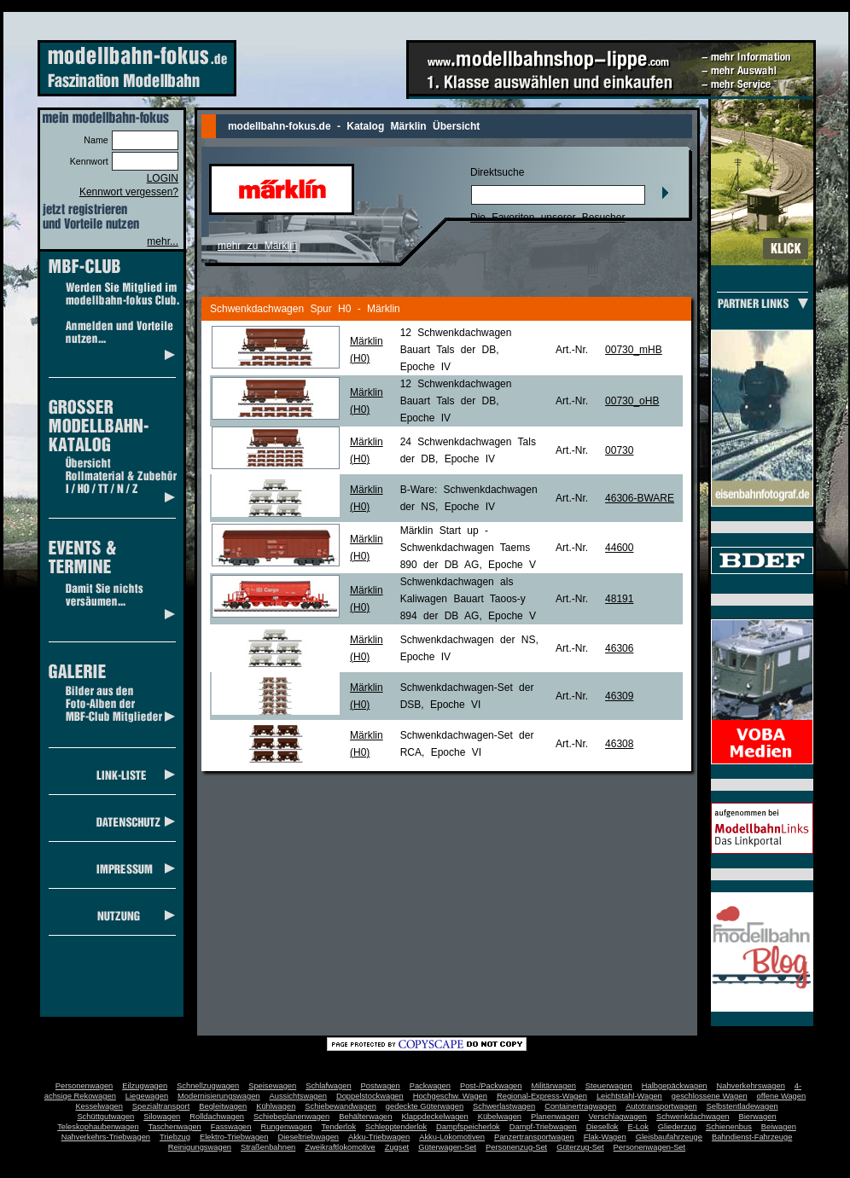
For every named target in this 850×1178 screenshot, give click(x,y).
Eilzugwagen (144, 1086)
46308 (619, 744)
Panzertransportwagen (534, 1137)
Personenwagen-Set (650, 1147)
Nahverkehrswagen (751, 1086)
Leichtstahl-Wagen (629, 1096)
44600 (619, 548)
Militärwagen (553, 1086)
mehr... (162, 241)
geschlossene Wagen (710, 1096)
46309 (619, 696)
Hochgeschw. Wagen (450, 1096)
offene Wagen (781, 1096)
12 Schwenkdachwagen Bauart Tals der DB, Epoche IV (456, 350)
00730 (619, 450)
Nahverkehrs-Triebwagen (105, 1137)
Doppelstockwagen (370, 1096)
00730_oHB (632, 401)
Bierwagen (758, 1116)
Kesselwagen (99, 1106)
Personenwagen (84, 1086)
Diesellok (602, 1127)
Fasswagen (231, 1127)
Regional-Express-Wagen (542, 1096)
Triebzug (175, 1137)
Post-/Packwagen (491, 1086)
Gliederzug (677, 1127)
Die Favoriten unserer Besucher (547, 217)
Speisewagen (272, 1086)
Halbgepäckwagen (674, 1086)
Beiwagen (778, 1127)
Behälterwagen (365, 1116)
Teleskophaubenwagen (97, 1127)
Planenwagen (555, 1116)
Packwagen (430, 1086)
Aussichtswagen (298, 1096)
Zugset (397, 1147)
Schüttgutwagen (105, 1116)
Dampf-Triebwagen (543, 1127)
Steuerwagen (608, 1086)
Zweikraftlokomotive (340, 1147)
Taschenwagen (174, 1127)
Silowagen (161, 1116)
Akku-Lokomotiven (452, 1137)
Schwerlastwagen (504, 1106)
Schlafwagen (328, 1086)
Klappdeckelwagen (434, 1116)
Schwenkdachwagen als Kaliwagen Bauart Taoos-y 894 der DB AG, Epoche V (468, 599)
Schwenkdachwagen (693, 1116)
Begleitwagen (223, 1106)
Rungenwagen (285, 1127)
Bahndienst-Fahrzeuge (752, 1137)
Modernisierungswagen (218, 1096)
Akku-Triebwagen (379, 1137)
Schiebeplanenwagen (291, 1116)
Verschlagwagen (618, 1116)
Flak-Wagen (605, 1137)
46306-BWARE (639, 498)
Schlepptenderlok (396, 1127)
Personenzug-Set (516, 1147)
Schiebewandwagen (340, 1106)
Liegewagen (146, 1096)
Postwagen (380, 1086)
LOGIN (162, 178)
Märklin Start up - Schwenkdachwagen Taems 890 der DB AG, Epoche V (468, 548)
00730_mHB (633, 350)
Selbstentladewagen (742, 1106)
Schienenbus (729, 1127)
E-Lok (638, 1127)
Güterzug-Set (579, 1147)
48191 (619, 599)
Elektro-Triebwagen (234, 1137)
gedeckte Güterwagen (424, 1106)
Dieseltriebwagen (308, 1137)
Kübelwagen (499, 1116)
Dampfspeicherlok (468, 1127)
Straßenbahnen (268, 1147)
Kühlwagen (275, 1106)
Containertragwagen (580, 1106)
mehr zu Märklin (257, 246)
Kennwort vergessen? (128, 192)
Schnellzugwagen (208, 1086)
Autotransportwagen (661, 1106)
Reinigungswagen (199, 1147)
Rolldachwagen (216, 1116)
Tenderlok (339, 1127)
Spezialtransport (160, 1106)
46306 (619, 648)
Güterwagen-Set (447, 1147)
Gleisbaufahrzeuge (669, 1137)
